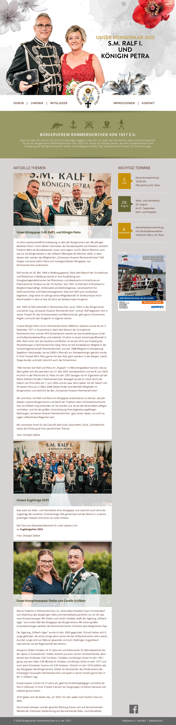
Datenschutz (156, 720)
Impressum (128, 720)
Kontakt (141, 720)
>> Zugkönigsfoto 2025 (30, 529)
